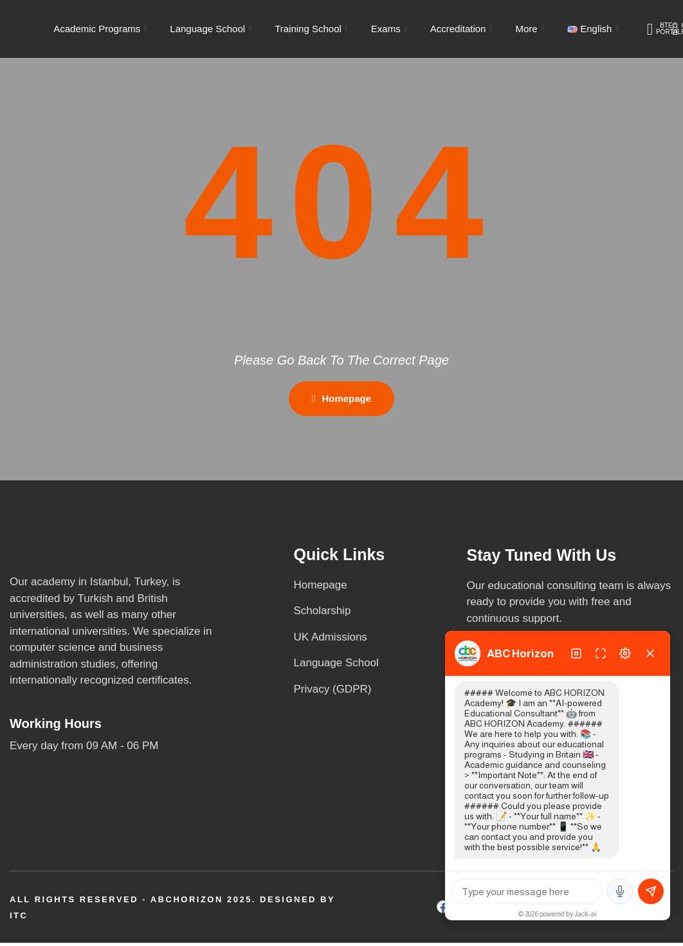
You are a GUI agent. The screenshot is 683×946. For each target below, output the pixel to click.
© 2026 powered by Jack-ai (557, 914)
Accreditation (461, 29)
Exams (389, 29)
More (529, 29)
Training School (311, 29)
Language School (210, 29)
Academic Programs (100, 29)
